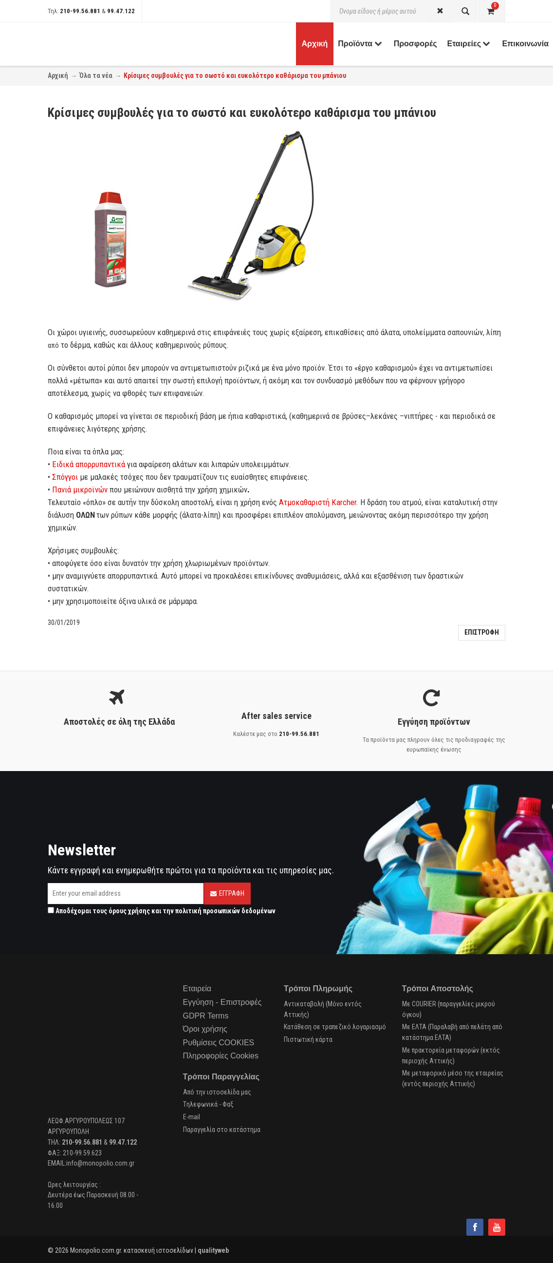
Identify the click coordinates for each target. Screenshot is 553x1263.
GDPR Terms (206, 1016)
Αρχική (58, 75)
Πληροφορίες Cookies (220, 1056)
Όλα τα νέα (95, 75)
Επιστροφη (481, 632)
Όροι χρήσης (205, 1029)
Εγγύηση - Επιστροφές (222, 1002)
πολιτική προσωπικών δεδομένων (225, 911)
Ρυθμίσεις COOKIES (219, 1042)
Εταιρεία (197, 988)
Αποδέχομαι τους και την (162, 911)
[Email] (125, 893)
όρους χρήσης (129, 911)
